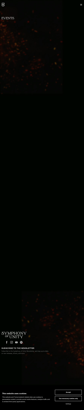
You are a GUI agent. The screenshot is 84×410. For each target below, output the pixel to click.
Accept (68, 392)
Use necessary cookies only (68, 398)
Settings (68, 404)
